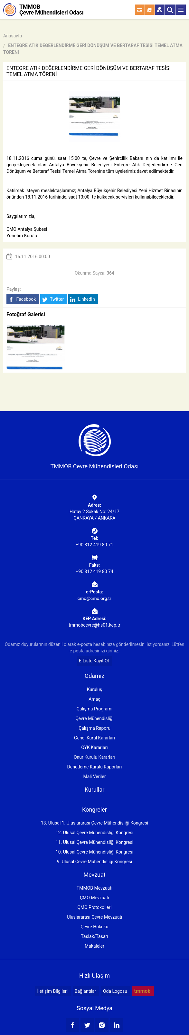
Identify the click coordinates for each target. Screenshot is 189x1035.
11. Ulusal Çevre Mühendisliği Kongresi (94, 842)
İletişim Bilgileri (52, 991)
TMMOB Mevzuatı (94, 888)
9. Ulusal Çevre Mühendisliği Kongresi (94, 861)
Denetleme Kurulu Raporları (94, 766)
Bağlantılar (85, 991)
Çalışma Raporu (94, 728)
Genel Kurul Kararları (94, 737)
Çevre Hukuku (94, 926)
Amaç (94, 699)
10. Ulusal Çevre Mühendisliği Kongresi (94, 851)
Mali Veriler (94, 776)
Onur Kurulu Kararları (94, 757)
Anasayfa (12, 35)
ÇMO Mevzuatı (94, 897)
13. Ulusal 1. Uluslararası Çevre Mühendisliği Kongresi (94, 822)
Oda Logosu (115, 991)
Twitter (53, 299)
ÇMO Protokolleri (95, 907)
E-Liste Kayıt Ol (94, 660)
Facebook (22, 299)
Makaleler (94, 946)
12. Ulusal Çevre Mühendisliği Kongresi (94, 832)
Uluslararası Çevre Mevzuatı (94, 917)
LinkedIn (82, 299)
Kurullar (95, 789)
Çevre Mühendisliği (94, 718)
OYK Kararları (94, 747)
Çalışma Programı (94, 708)
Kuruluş (94, 689)
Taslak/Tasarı (94, 936)
